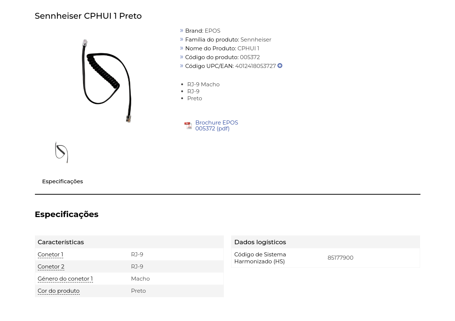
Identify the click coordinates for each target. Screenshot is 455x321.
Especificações (62, 181)
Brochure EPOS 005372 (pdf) (216, 125)
